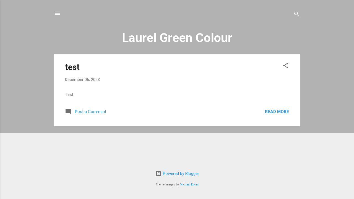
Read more (277, 111)
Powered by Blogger (177, 173)
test (72, 67)
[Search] (296, 15)
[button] (285, 66)
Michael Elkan (189, 184)
